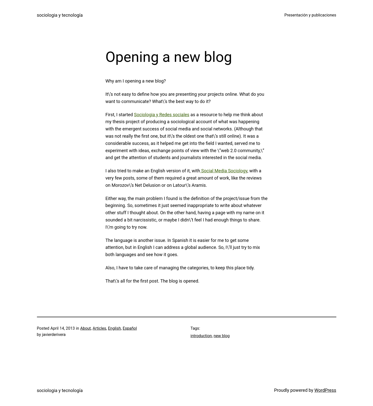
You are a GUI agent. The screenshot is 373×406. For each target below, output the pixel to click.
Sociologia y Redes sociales (161, 114)
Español (130, 328)
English (114, 328)
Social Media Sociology (223, 170)
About (85, 328)
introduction (201, 335)
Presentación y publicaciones (310, 15)
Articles (99, 328)
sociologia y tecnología (60, 15)
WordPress (325, 390)
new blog (222, 335)
